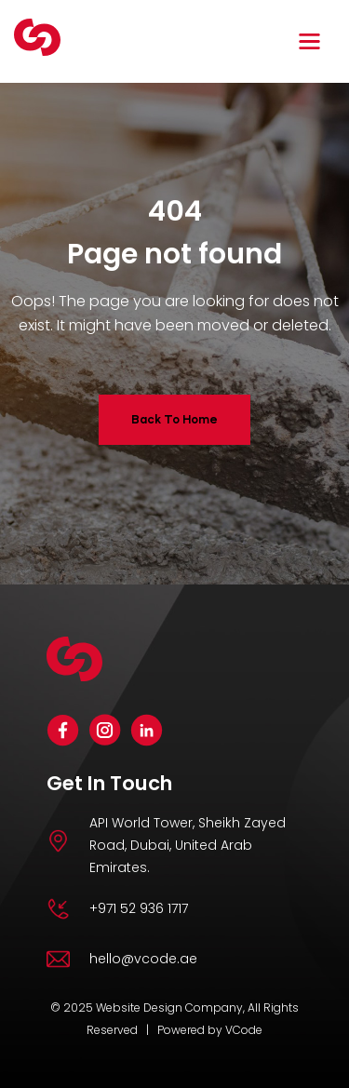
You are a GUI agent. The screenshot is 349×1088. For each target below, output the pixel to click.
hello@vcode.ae (143, 958)
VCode (243, 1030)
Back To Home (174, 419)
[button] (312, 41)
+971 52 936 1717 (138, 908)
